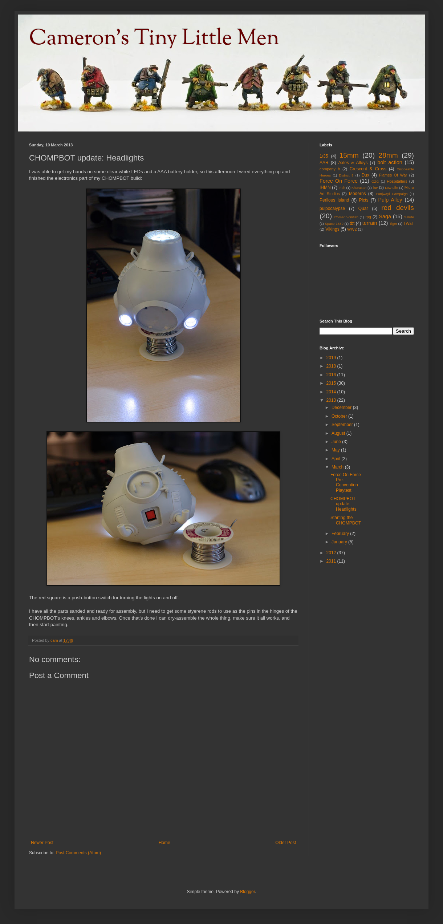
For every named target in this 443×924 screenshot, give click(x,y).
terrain (369, 223)
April (336, 458)
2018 (331, 366)
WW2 (352, 229)
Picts (364, 200)
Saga (385, 216)
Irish (341, 188)
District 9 (346, 175)
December (342, 407)
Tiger (393, 224)
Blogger (247, 891)
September (343, 424)
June (337, 441)
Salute (409, 217)
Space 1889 (334, 224)
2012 (331, 552)
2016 (331, 374)
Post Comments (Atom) (78, 852)
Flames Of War (393, 175)
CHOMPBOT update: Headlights (343, 504)
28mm (388, 155)
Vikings (332, 229)
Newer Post (42, 842)
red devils (397, 207)
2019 (331, 357)
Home (164, 842)
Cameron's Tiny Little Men (154, 38)
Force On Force (339, 181)
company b (330, 169)
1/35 (324, 156)
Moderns (357, 193)
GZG (375, 181)
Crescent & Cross (368, 168)
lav (375, 187)
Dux (365, 175)
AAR (324, 162)
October (340, 416)
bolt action (389, 162)
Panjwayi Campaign (392, 194)
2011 (331, 561)
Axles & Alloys (353, 162)
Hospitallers (397, 181)
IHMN (325, 187)
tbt (352, 223)
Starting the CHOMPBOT (345, 520)
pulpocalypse (332, 208)
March (338, 467)
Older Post (285, 842)
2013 (331, 400)
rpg (368, 217)
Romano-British (346, 217)
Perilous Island (334, 200)
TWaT (408, 223)
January (340, 541)
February (341, 533)
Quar (363, 208)
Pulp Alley (390, 200)
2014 (331, 391)
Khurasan (358, 188)
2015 (331, 383)
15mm (348, 155)
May (336, 450)
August (339, 433)
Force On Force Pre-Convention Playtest (345, 482)
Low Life (391, 188)
